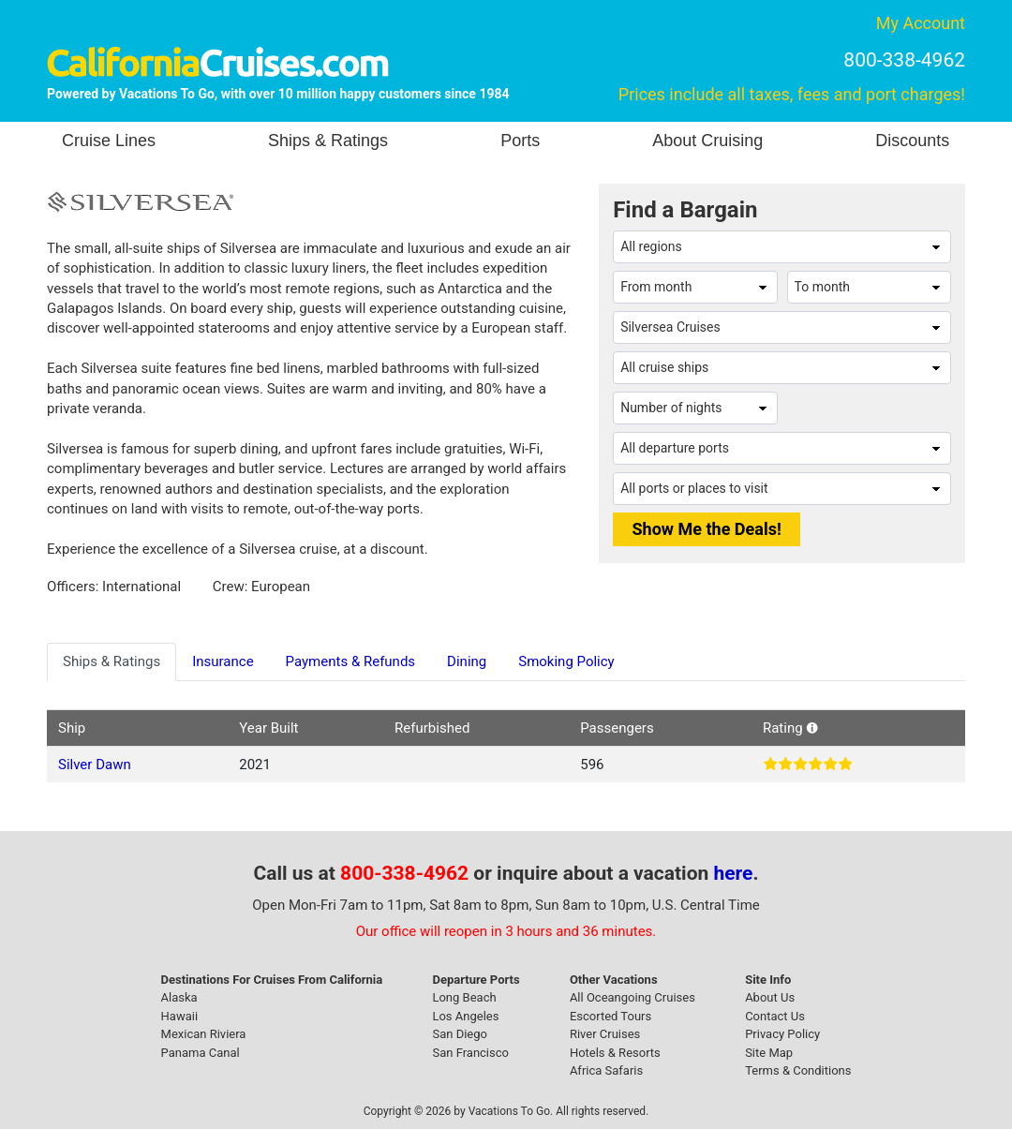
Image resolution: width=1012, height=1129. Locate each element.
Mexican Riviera (203, 1034)
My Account (920, 23)
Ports (520, 140)
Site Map (769, 1053)
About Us (770, 997)
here (733, 873)
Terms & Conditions (798, 1070)
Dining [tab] (466, 661)
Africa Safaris (606, 1070)
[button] (812, 728)
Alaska (179, 997)
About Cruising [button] (707, 140)
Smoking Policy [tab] (566, 661)
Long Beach (464, 997)
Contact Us (775, 1016)
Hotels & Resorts (615, 1053)
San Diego (459, 1034)
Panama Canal (200, 1053)
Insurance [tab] (222, 661)
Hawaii (180, 1016)
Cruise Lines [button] (109, 140)
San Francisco (470, 1053)
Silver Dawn (94, 764)
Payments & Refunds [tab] (351, 661)
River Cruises (605, 1034)
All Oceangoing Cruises (632, 997)
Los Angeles (465, 1016)
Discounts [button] (912, 140)
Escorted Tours (610, 1016)
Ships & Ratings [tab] (111, 661)
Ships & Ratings (328, 140)
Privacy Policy (782, 1034)
